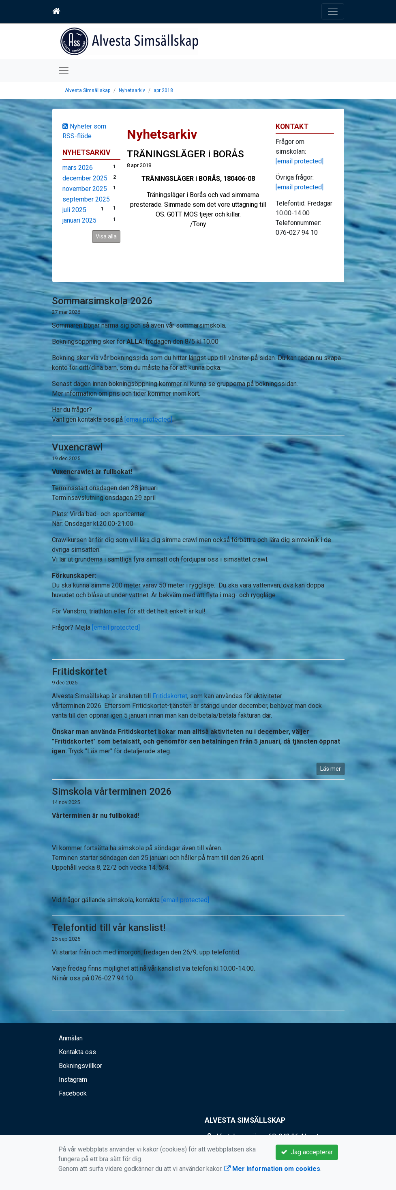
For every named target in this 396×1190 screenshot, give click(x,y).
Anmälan (71, 1038)
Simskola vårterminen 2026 (112, 791)
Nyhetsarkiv (132, 90)
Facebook (73, 1093)
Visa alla (106, 236)
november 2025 (84, 189)
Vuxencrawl (77, 447)
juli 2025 (74, 210)
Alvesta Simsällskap (87, 90)
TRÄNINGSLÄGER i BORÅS (185, 154)
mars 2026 (77, 168)
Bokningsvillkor (80, 1066)
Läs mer (330, 768)
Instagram (73, 1079)
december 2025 (84, 178)
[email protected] (148, 419)
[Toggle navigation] (332, 11)
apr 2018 (163, 90)
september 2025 (86, 199)
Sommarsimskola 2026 (102, 301)
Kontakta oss (77, 1052)
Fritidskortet (79, 671)
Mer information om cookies (272, 1169)
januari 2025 (79, 220)
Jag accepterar (307, 1152)
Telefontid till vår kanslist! (108, 927)
